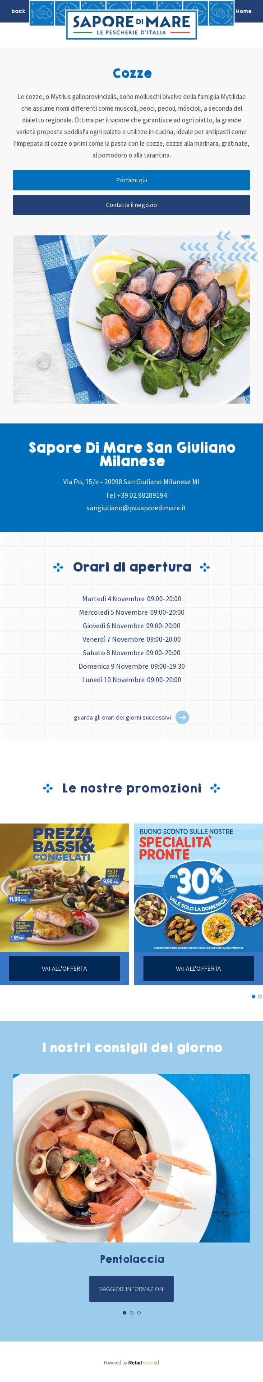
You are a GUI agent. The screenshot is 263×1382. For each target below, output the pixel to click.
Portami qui (131, 180)
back (18, 11)
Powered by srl (131, 1362)
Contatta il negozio (131, 205)
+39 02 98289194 (142, 495)
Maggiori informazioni (131, 1289)
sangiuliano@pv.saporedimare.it (136, 507)
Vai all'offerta (64, 968)
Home (244, 11)
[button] (182, 717)
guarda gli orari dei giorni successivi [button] (122, 717)
